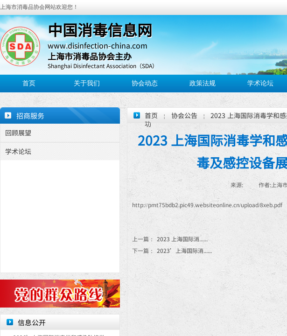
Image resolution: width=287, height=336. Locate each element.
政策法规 (202, 83)
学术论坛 (260, 83)
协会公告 (184, 115)
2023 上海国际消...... (170, 239)
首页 (28, 83)
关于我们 (87, 83)
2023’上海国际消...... (172, 250)
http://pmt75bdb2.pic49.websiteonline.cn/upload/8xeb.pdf (207, 205)
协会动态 (145, 83)
